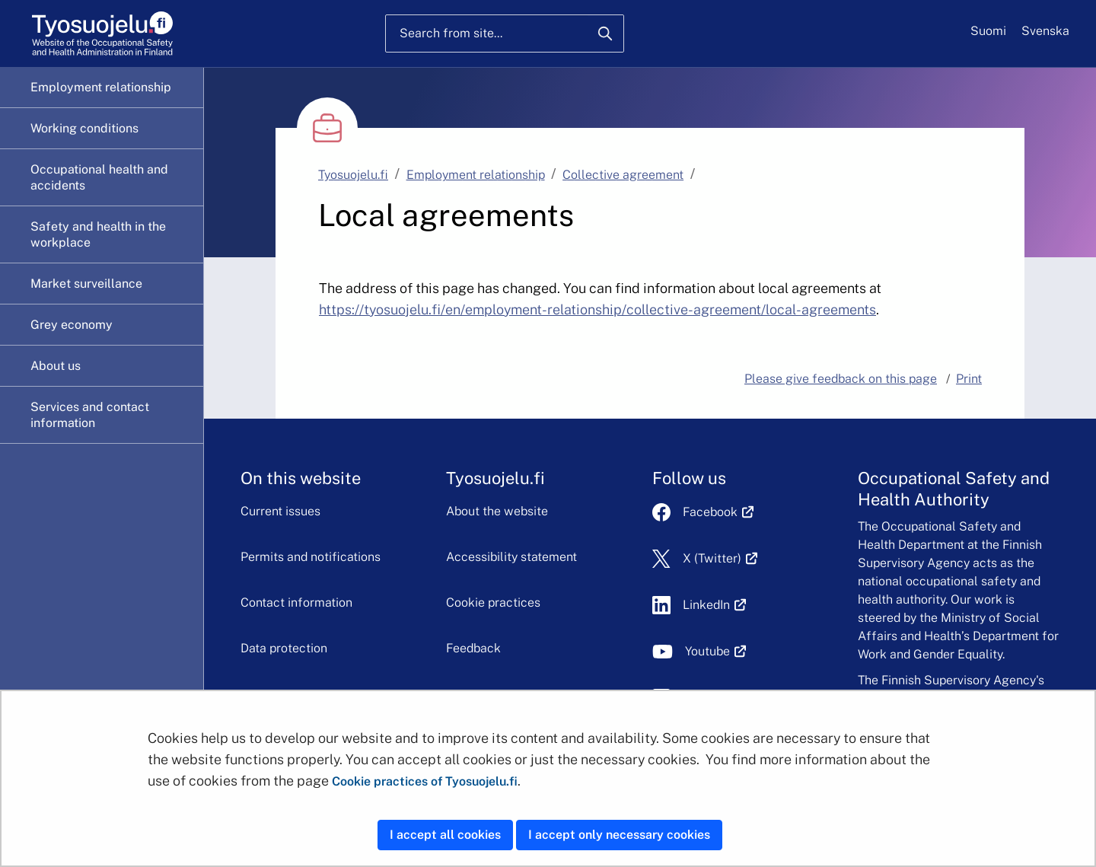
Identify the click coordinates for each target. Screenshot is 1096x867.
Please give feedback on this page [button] (840, 378)
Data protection (284, 648)
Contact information (296, 602)
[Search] (605, 33)
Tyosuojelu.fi (353, 174)
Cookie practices (493, 602)
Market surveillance (86, 283)
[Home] (102, 33)
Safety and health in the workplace (98, 234)
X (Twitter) (720, 558)
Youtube (716, 651)
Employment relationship (100, 87)
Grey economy (71, 324)
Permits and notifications (311, 557)
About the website (497, 511)
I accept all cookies (445, 834)
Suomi (988, 31)
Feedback (473, 648)
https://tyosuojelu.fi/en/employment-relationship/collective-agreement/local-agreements (597, 309)
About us (55, 366)
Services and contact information (89, 415)
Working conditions (84, 128)
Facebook (718, 512)
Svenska (1045, 31)
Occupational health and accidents (99, 177)
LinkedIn (715, 605)
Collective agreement (622, 174)
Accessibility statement (511, 557)
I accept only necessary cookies (619, 834)
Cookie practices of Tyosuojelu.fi (425, 781)
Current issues (280, 511)
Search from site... (451, 33)
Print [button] (969, 378)
